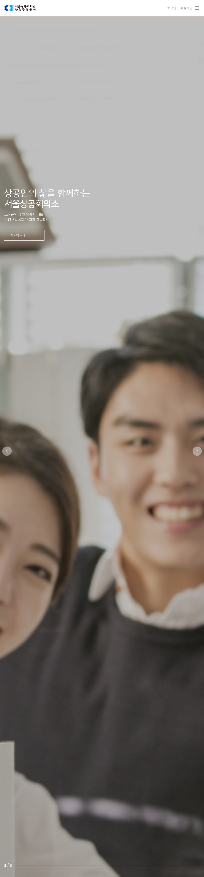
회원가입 (186, 8)
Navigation (196, 5)
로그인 (172, 8)
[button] (197, 451)
